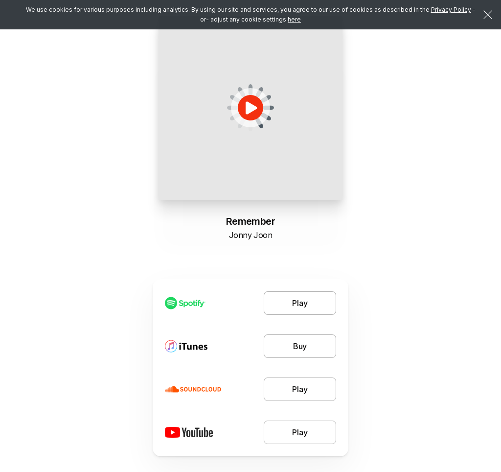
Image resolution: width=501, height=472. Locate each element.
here (294, 19)
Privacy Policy (451, 9)
